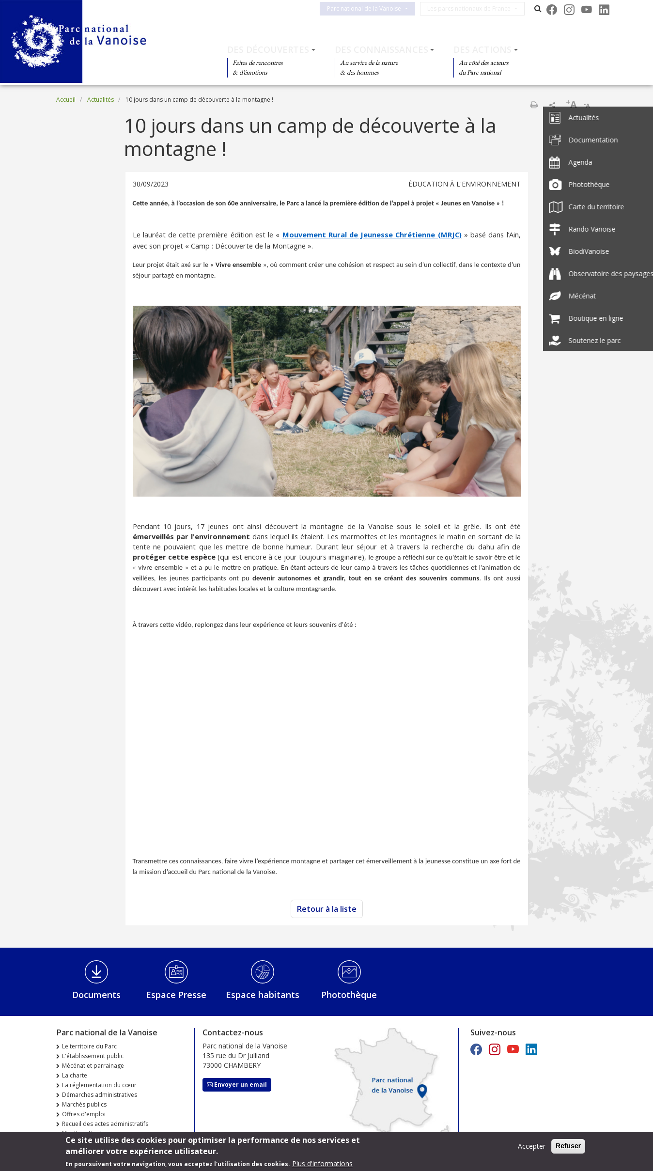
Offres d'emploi (84, 1114)
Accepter (531, 1146)
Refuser (568, 1146)
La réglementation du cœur (99, 1085)
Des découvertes (268, 49)
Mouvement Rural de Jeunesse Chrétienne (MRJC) (372, 234)
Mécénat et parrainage (93, 1066)
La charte (74, 1075)
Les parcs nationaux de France (476, 8)
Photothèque (349, 994)
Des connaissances (381, 49)
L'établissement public (93, 1056)
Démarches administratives (99, 1095)
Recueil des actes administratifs (105, 1124)
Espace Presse (176, 994)
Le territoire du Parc (89, 1046)
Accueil (66, 99)
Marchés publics (84, 1104)
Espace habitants (262, 994)
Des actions (482, 49)
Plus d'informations (322, 1163)
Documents (96, 994)
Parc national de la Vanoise (372, 8)
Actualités (100, 99)
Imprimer (534, 104)
